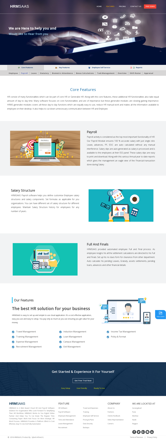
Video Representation (116, 420)
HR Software (62, 408)
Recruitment (62, 427)
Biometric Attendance (62, 73)
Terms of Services (136, 437)
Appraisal (148, 73)
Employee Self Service (99, 67)
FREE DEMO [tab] (150, 6)
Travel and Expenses (90, 408)
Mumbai (135, 416)
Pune (134, 412)
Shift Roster (135, 73)
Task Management (106, 73)
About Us (111, 408)
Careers (110, 424)
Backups (86, 427)
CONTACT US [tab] (135, 6)
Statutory (44, 73)
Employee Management (67, 416)
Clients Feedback (114, 416)
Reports (136, 67)
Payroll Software (64, 412)
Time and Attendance (66, 420)
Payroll (24, 73)
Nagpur (135, 424)
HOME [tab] (99, 6)
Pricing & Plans (88, 420)
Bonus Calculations (85, 73)
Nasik (134, 420)
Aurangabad (136, 408)
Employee (13, 73)
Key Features (62, 67)
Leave (34, 73)
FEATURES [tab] (110, 6)
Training (86, 412)
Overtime (122, 73)
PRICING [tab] (122, 6)
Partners (111, 412)
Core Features (25, 67)
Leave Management (65, 424)
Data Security (88, 424)
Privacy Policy (152, 437)
